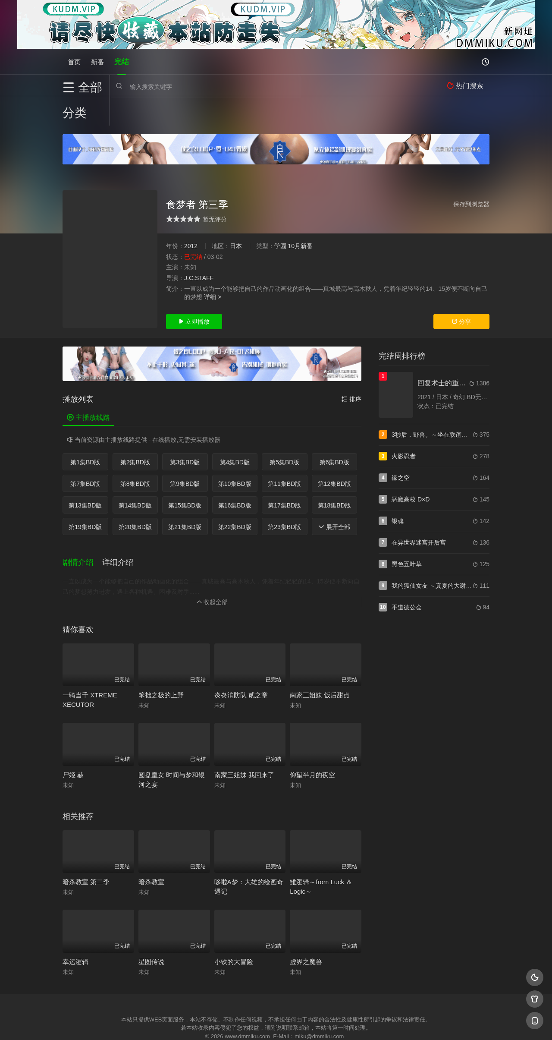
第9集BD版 (185, 454)
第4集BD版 (235, 432)
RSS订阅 (171, 1023)
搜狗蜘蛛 (276, 1023)
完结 (121, 61)
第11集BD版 (284, 454)
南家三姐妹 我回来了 (244, 744)
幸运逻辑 (75, 931)
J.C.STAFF (198, 248)
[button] (82, 533)
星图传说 (151, 931)
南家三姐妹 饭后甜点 (320, 664)
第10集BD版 (234, 454)
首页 (74, 61)
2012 (191, 216)
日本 (236, 216)
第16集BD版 (234, 476)
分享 (461, 292)
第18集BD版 (334, 476)
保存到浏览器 (471, 174)
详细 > (212, 267)
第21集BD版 (184, 497)
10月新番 (300, 216)
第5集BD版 (284, 432)
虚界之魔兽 (306, 931)
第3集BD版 (185, 432)
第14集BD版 (135, 476)
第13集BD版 (85, 476)
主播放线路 (88, 388)
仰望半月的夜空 (312, 744)
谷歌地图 (346, 1023)
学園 (280, 216)
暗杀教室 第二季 (86, 851)
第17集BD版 (284, 476)
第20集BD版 (135, 497)
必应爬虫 (381, 1023)
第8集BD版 (135, 454)
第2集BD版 (135, 432)
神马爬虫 (241, 1023)
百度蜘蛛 (206, 1023)
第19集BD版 (85, 497)
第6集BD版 (334, 432)
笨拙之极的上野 (161, 664)
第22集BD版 (234, 497)
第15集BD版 (184, 476)
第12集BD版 (334, 454)
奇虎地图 (311, 1023)
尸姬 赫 (73, 744)
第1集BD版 (85, 432)
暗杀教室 (151, 851)
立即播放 (194, 292)
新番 (97, 61)
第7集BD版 (85, 454)
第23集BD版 (284, 497)
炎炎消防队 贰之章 (241, 664)
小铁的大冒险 (233, 931)
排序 (351, 369)
